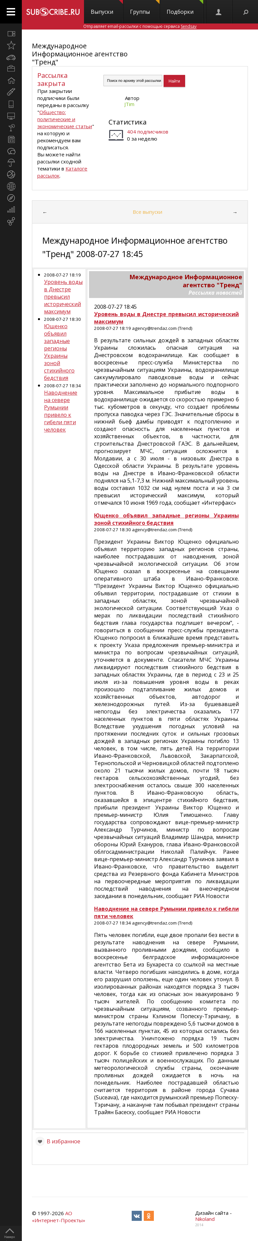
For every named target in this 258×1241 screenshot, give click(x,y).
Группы (145, 7)
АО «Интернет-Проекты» (58, 1217)
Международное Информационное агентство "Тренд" (80, 53)
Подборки (185, 7)
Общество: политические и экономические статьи (64, 119)
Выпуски (107, 7)
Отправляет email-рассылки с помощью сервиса (140, 26)
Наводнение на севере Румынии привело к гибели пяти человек (60, 411)
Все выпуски (147, 211)
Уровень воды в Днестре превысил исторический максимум (63, 296)
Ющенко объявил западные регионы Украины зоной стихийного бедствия (59, 352)
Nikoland (205, 1218)
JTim (129, 104)
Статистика (127, 122)
